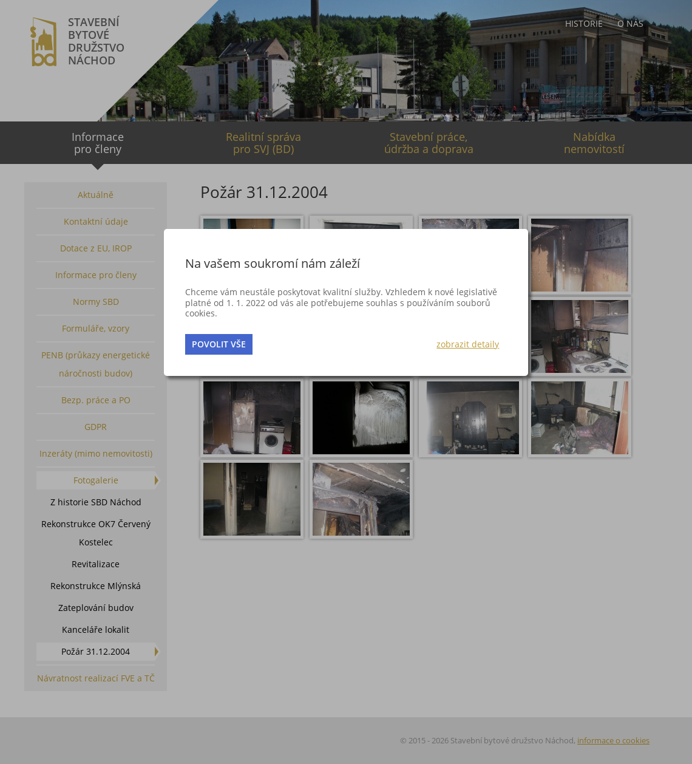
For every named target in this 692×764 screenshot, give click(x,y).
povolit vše (219, 344)
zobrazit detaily (467, 344)
